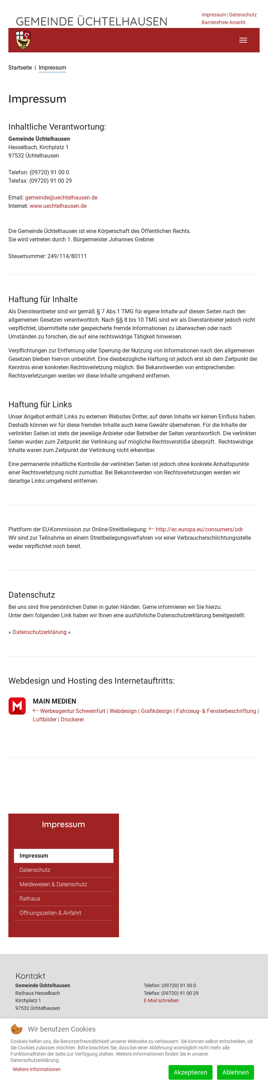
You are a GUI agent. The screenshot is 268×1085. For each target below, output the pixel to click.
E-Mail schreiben (161, 1001)
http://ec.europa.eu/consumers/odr (199, 529)
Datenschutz (243, 15)
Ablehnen (235, 1072)
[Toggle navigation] (243, 40)
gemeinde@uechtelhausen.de (61, 197)
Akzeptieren (190, 1072)
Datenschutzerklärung (40, 632)
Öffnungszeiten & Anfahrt (50, 913)
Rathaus (30, 898)
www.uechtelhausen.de (58, 206)
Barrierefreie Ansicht (224, 23)
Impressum (214, 15)
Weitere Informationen (37, 1069)
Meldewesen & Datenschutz (53, 884)
